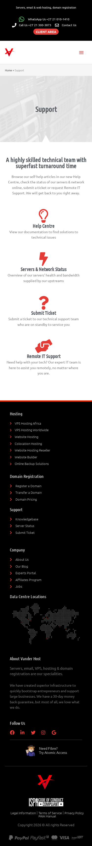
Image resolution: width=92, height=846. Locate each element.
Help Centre (43, 226)
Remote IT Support (43, 356)
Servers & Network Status (43, 269)
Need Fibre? (53, 750)
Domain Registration (27, 476)
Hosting (16, 413)
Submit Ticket (43, 313)
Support (16, 509)
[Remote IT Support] (44, 346)
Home (8, 70)
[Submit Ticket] (44, 303)
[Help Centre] (44, 216)
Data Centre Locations (28, 596)
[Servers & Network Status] (44, 259)
